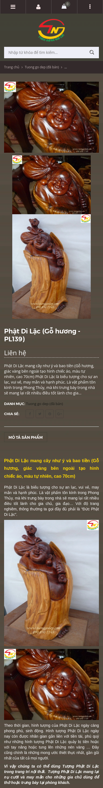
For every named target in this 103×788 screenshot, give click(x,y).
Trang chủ (11, 67)
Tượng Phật (59, 771)
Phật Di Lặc (14, 487)
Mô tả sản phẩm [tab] (25, 437)
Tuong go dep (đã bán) (42, 67)
